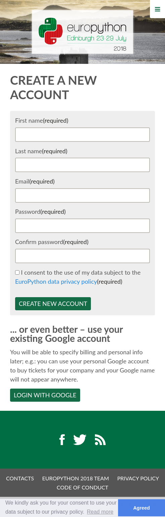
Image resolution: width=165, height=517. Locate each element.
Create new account (53, 303)
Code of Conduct (82, 487)
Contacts (20, 478)
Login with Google (45, 395)
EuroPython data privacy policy (56, 281)
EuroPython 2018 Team (75, 478)
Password (40, 211)
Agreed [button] (141, 508)
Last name (41, 151)
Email (35, 181)
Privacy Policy (138, 478)
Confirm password (52, 241)
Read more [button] (100, 512)
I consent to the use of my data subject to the (78, 277)
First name (41, 120)
